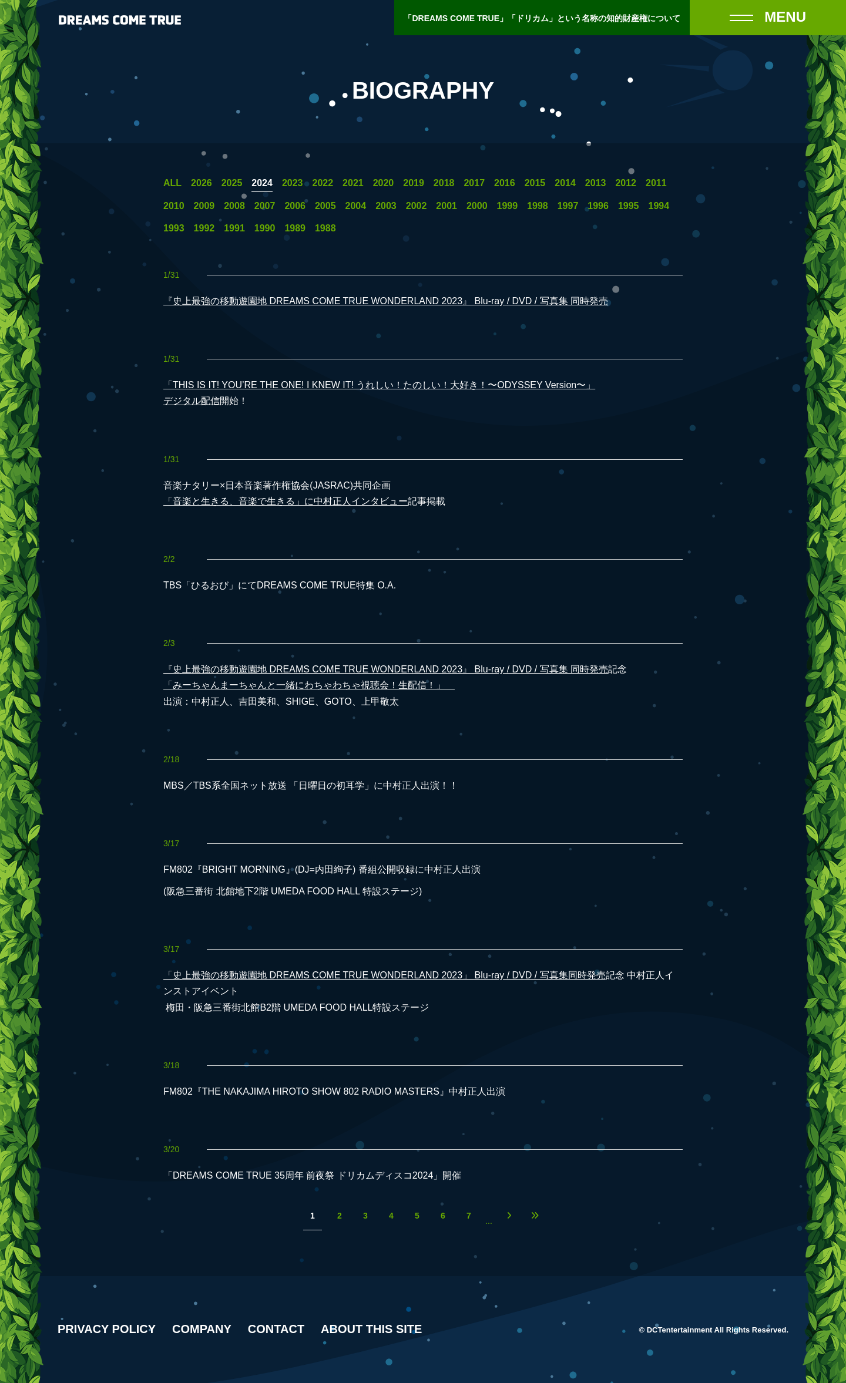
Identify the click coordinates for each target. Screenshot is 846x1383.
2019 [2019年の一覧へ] (413, 183)
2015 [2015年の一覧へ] (535, 183)
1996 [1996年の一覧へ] (598, 206)
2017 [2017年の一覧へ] (474, 183)
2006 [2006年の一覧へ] (295, 206)
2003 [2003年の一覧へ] (386, 206)
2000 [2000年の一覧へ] (477, 206)
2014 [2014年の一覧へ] (565, 183)
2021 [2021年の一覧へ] (353, 183)
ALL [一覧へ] (172, 183)
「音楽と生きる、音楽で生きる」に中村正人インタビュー (285, 501)
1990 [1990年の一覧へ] (265, 228)
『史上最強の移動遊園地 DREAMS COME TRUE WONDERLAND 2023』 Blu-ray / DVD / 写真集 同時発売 (385, 301)
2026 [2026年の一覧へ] (201, 183)
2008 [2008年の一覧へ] (234, 206)
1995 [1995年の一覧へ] (628, 206)
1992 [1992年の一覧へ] (204, 228)
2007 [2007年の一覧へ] (265, 206)
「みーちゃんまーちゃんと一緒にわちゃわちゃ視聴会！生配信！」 (309, 685)
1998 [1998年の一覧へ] (537, 206)
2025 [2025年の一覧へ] (232, 183)
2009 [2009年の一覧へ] (204, 206)
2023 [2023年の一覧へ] (292, 183)
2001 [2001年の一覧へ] (446, 206)
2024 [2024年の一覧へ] (262, 183)
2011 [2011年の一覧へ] (656, 183)
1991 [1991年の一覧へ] (234, 228)
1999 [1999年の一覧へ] (507, 206)
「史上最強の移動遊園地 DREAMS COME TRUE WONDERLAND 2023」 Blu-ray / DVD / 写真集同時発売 (384, 975)
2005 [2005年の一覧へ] (325, 206)
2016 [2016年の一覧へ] (504, 183)
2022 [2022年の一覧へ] (322, 183)
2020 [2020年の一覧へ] (383, 183)
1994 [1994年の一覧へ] (659, 206)
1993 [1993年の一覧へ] (173, 228)
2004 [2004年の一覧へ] (356, 206)
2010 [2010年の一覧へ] (173, 206)
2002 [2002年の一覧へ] (416, 206)
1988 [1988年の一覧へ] (325, 228)
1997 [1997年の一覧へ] (568, 206)
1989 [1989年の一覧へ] (295, 228)
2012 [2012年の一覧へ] (625, 183)
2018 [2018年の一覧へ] (444, 183)
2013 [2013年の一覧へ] (595, 183)
